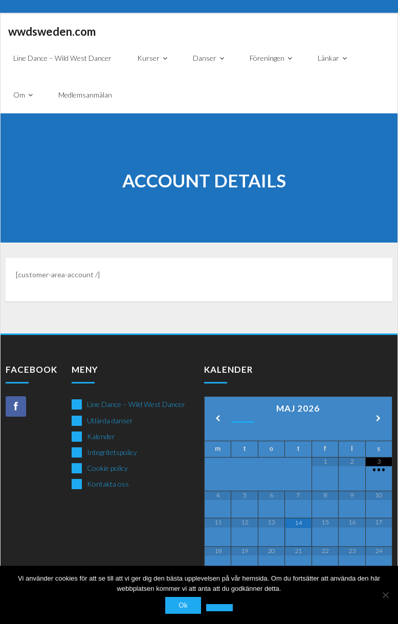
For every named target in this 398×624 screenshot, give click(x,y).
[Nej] (385, 595)
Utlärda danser (110, 420)
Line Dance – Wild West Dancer (136, 404)
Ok (183, 605)
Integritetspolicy (112, 452)
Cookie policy (107, 468)
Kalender (101, 436)
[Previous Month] (218, 419)
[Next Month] (378, 419)
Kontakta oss (108, 483)
